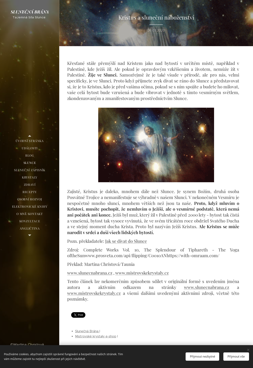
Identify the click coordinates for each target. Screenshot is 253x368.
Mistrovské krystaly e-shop (95, 336)
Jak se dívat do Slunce (126, 241)
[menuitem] (29, 141)
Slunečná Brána (87, 331)
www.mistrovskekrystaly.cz (142, 273)
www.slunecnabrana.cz (89, 273)
